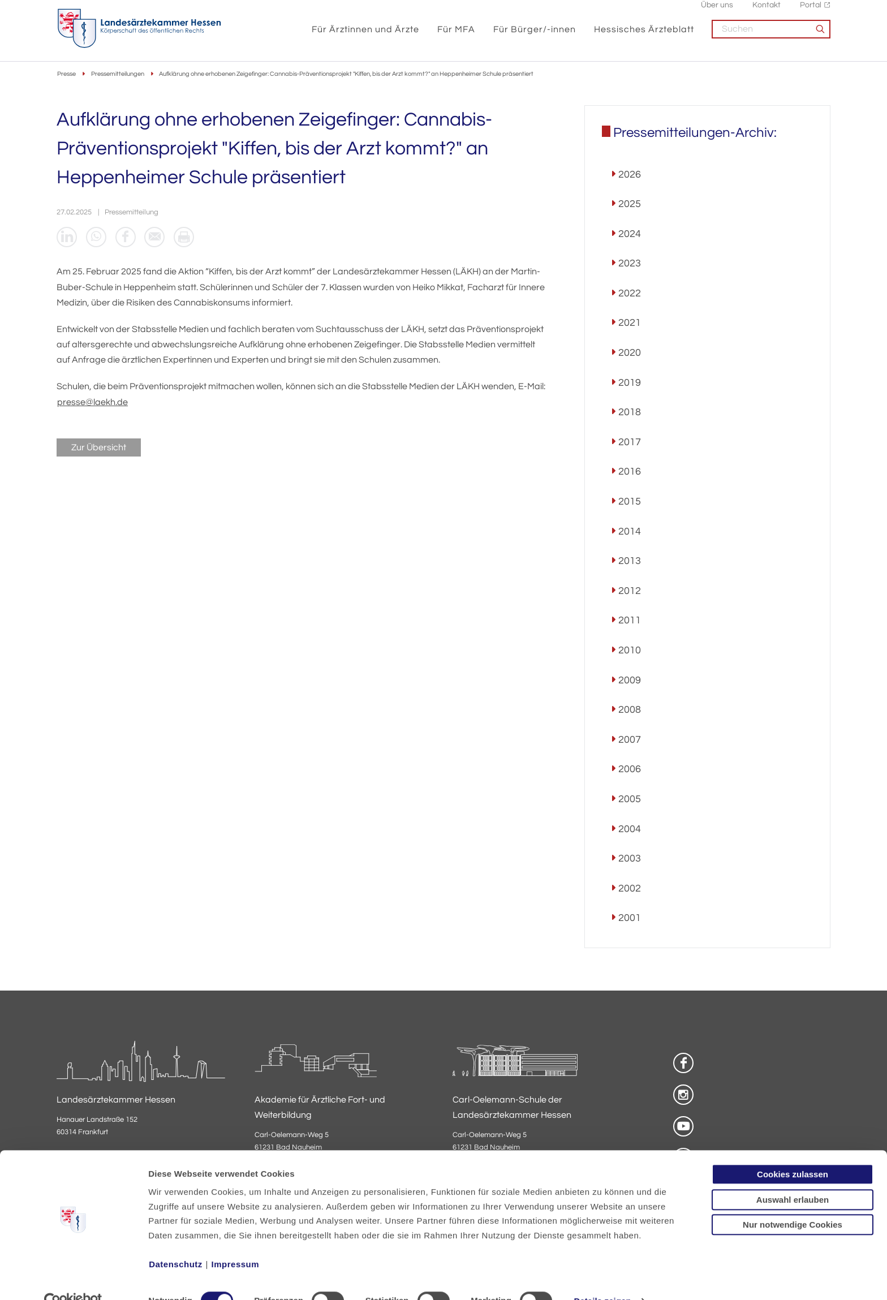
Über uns (717, 11)
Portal (810, 11)
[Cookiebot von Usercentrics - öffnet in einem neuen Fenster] (73, 1277)
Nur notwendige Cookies (792, 1201)
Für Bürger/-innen (534, 35)
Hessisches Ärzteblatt (644, 35)
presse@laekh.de (92, 403)
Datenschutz (176, 1241)
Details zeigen (602, 1277)
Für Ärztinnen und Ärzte (365, 35)
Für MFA (456, 35)
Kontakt (766, 11)
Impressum (236, 1241)
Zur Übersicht (98, 448)
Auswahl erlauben (792, 1176)
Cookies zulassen (792, 1151)
